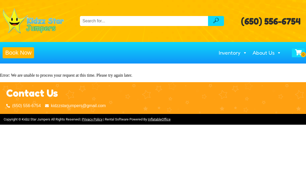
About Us (267, 53)
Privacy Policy (92, 119)
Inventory (233, 53)
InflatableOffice (159, 119)
